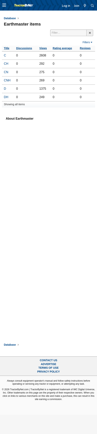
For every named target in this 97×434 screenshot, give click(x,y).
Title (6, 48)
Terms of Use (48, 367)
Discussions (24, 48)
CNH (7, 80)
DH (6, 97)
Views (43, 48)
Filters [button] (86, 42)
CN (6, 72)
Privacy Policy (48, 371)
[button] (4, 5)
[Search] (92, 5)
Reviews (85, 48)
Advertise (48, 364)
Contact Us (48, 360)
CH (6, 63)
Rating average (62, 48)
